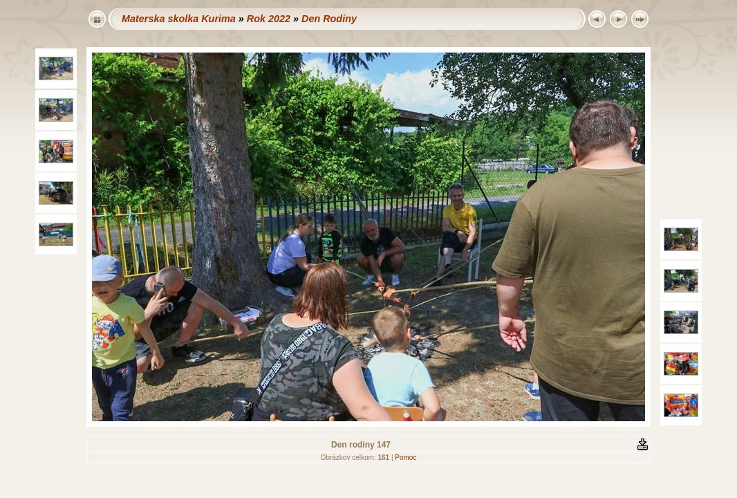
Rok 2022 (268, 18)
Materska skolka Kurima (179, 18)
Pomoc (405, 457)
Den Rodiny (329, 18)
